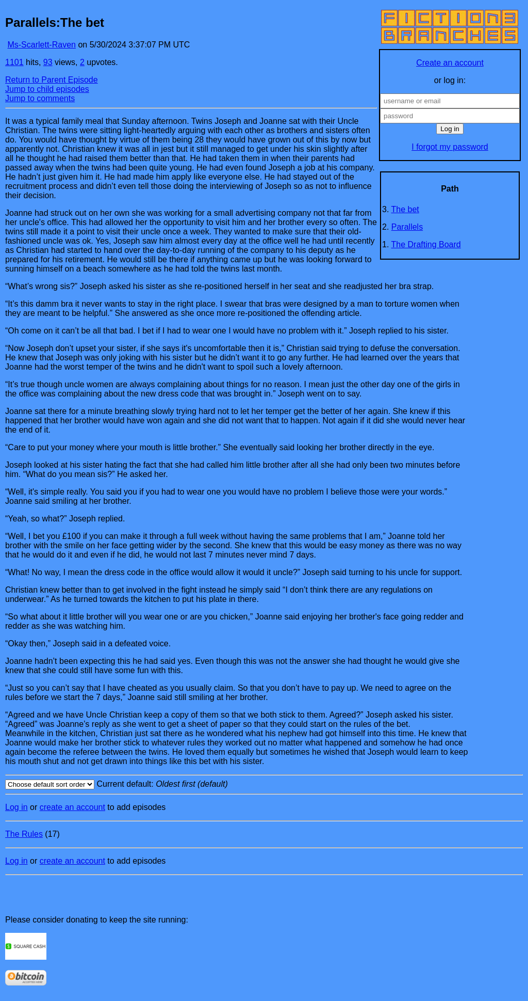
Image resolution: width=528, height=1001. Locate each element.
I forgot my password (449, 146)
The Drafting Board (426, 244)
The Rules (24, 834)
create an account (72, 807)
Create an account (450, 62)
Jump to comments (40, 98)
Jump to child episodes (47, 89)
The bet (405, 209)
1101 (14, 62)
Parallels (407, 227)
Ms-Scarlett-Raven (41, 44)
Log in (16, 807)
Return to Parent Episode (51, 79)
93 (48, 62)
